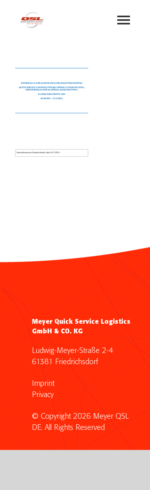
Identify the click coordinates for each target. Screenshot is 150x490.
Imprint (43, 383)
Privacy (43, 395)
